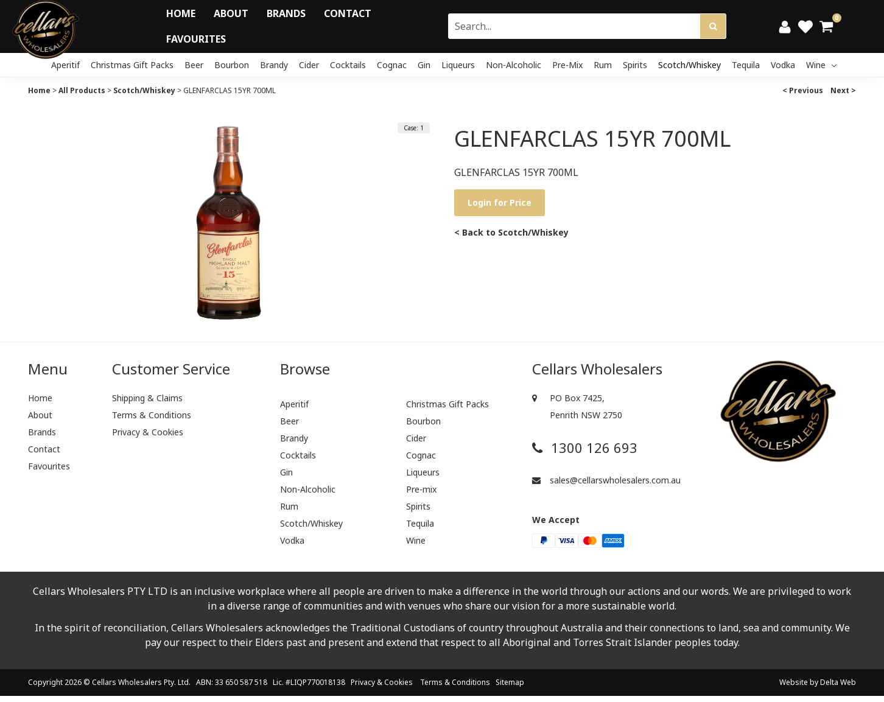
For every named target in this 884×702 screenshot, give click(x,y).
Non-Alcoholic (513, 65)
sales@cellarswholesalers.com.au (606, 480)
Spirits (635, 65)
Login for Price (499, 202)
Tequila (746, 65)
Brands (286, 13)
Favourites (196, 39)
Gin (424, 65)
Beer (193, 65)
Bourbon (231, 65)
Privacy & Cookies (147, 432)
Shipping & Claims (147, 398)
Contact (347, 13)
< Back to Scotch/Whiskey (511, 232)
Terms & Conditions (151, 415)
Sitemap (510, 682)
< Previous (802, 90)
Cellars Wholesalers (127, 682)
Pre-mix (567, 65)
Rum (603, 65)
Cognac (392, 65)
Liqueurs (458, 65)
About (231, 13)
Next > (843, 90)
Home (180, 13)
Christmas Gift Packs (132, 65)
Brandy (274, 65)
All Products (81, 90)
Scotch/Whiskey (689, 65)
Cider (309, 65)
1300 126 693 (584, 448)
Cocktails (348, 65)
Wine (821, 65)
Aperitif (65, 65)
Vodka (783, 65)
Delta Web (838, 682)
